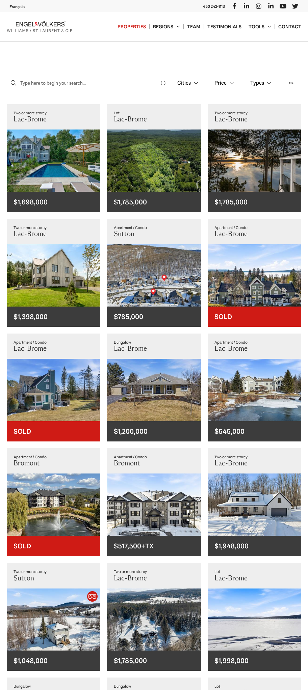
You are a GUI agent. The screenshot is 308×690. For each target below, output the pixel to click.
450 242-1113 (214, 6)
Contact (289, 27)
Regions (166, 27)
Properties (132, 27)
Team (193, 27)
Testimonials (224, 27)
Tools (260, 27)
